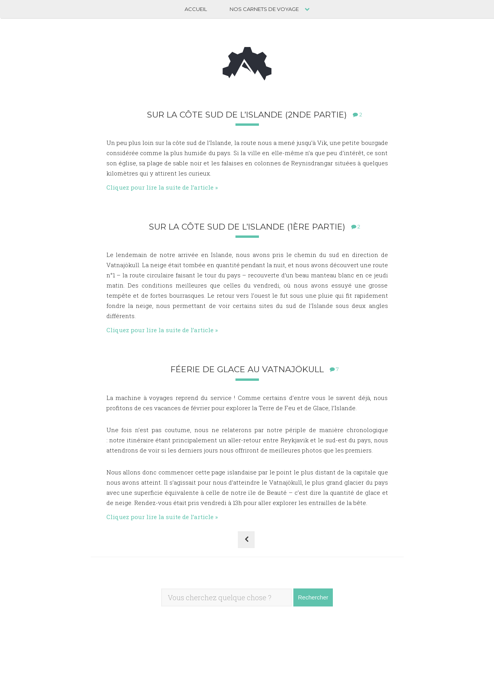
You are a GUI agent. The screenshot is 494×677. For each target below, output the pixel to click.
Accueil (196, 9)
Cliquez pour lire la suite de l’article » (162, 187)
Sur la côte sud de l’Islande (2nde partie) (247, 114)
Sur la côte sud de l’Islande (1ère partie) (247, 227)
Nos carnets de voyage (264, 9)
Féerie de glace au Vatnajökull (247, 369)
